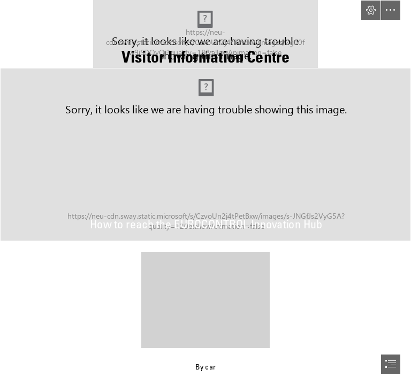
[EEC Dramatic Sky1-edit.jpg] (205, 154)
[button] (370, 10)
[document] (205, 192)
